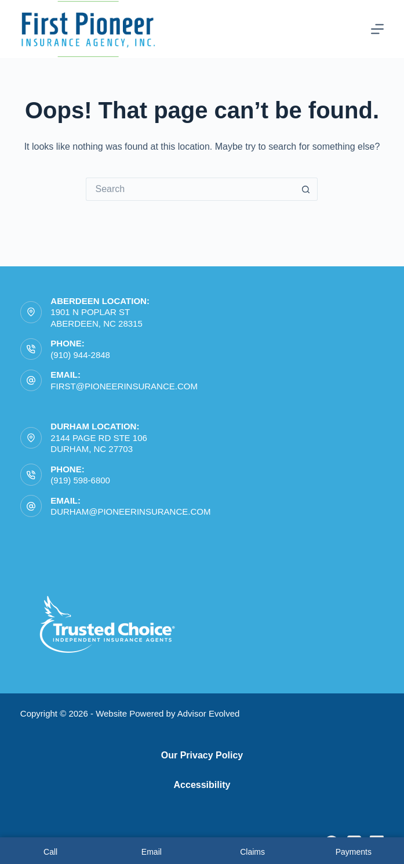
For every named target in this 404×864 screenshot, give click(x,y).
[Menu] (377, 29)
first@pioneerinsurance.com (124, 386)
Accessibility (202, 785)
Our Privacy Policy (202, 755)
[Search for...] (190, 189)
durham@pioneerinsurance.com (130, 511)
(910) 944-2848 (80, 355)
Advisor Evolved (208, 713)
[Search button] (306, 189)
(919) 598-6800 (80, 480)
